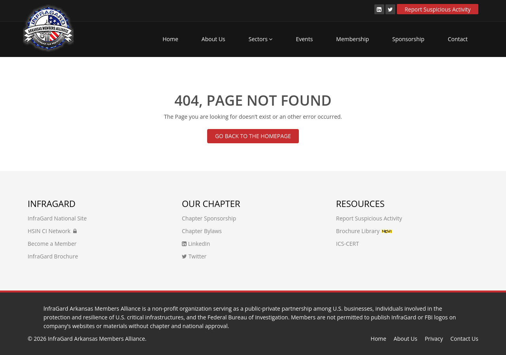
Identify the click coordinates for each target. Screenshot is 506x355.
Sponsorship (408, 39)
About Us (213, 39)
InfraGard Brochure (53, 256)
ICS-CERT (347, 243)
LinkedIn (196, 243)
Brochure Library (358, 231)
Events (304, 39)
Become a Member (52, 243)
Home (170, 39)
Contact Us (464, 338)
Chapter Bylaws (202, 231)
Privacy (434, 338)
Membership (352, 39)
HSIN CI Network (52, 231)
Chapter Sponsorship (209, 218)
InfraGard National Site (57, 218)
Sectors (261, 39)
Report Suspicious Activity (437, 9)
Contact (458, 39)
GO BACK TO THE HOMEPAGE (253, 136)
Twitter (194, 256)
